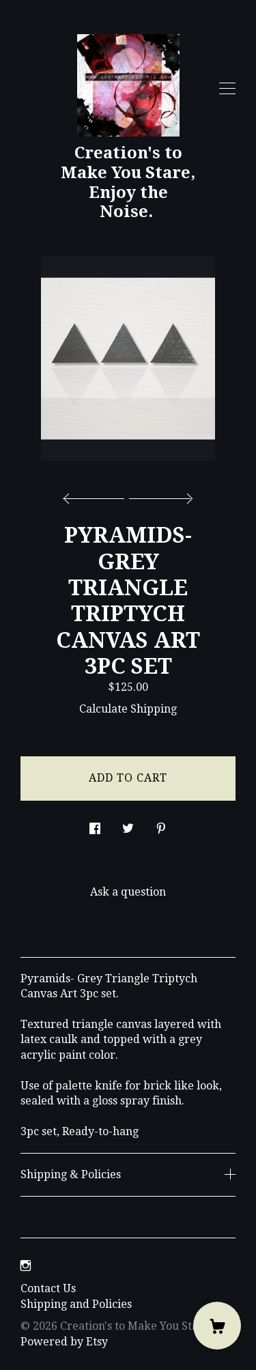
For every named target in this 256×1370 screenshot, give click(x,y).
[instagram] (25, 1265)
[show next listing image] (159, 495)
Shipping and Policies (76, 1304)
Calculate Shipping (128, 708)
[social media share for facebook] (94, 825)
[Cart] (217, 1326)
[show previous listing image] (97, 495)
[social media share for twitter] (128, 825)
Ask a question (128, 891)
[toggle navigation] (227, 89)
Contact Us (48, 1288)
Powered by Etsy (64, 1341)
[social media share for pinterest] (161, 825)
